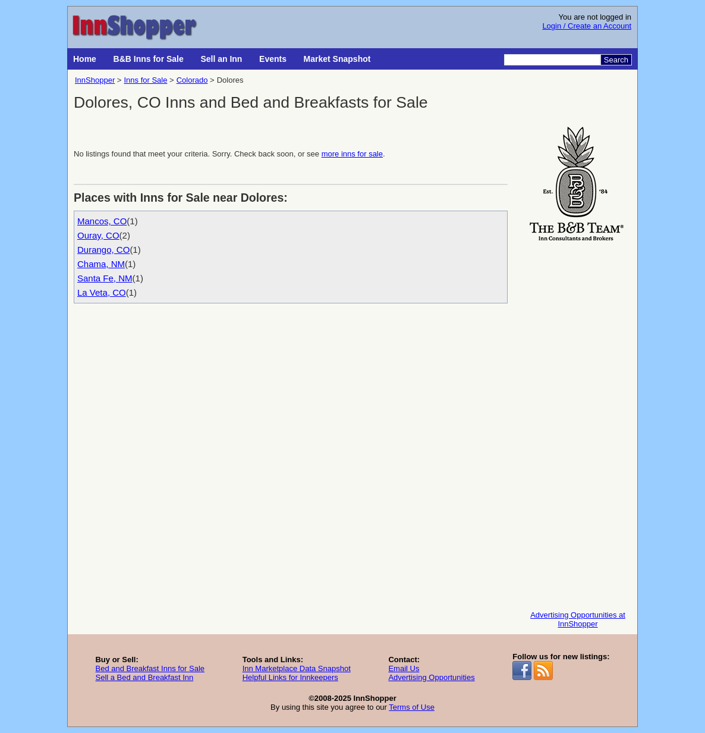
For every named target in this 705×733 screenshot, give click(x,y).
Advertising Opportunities (431, 677)
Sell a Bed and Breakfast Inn (144, 677)
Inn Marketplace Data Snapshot (297, 668)
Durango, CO (103, 250)
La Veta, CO (101, 292)
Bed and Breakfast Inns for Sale (149, 668)
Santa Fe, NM (105, 278)
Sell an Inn (221, 59)
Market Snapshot (337, 59)
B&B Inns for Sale (149, 59)
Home (84, 59)
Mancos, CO (102, 221)
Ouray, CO (98, 235)
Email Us (403, 668)
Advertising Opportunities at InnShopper (577, 619)
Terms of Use (412, 707)
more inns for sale (352, 153)
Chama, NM (101, 264)
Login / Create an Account (586, 25)
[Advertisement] (577, 423)
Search (616, 59)
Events (273, 59)
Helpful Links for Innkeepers (290, 677)
